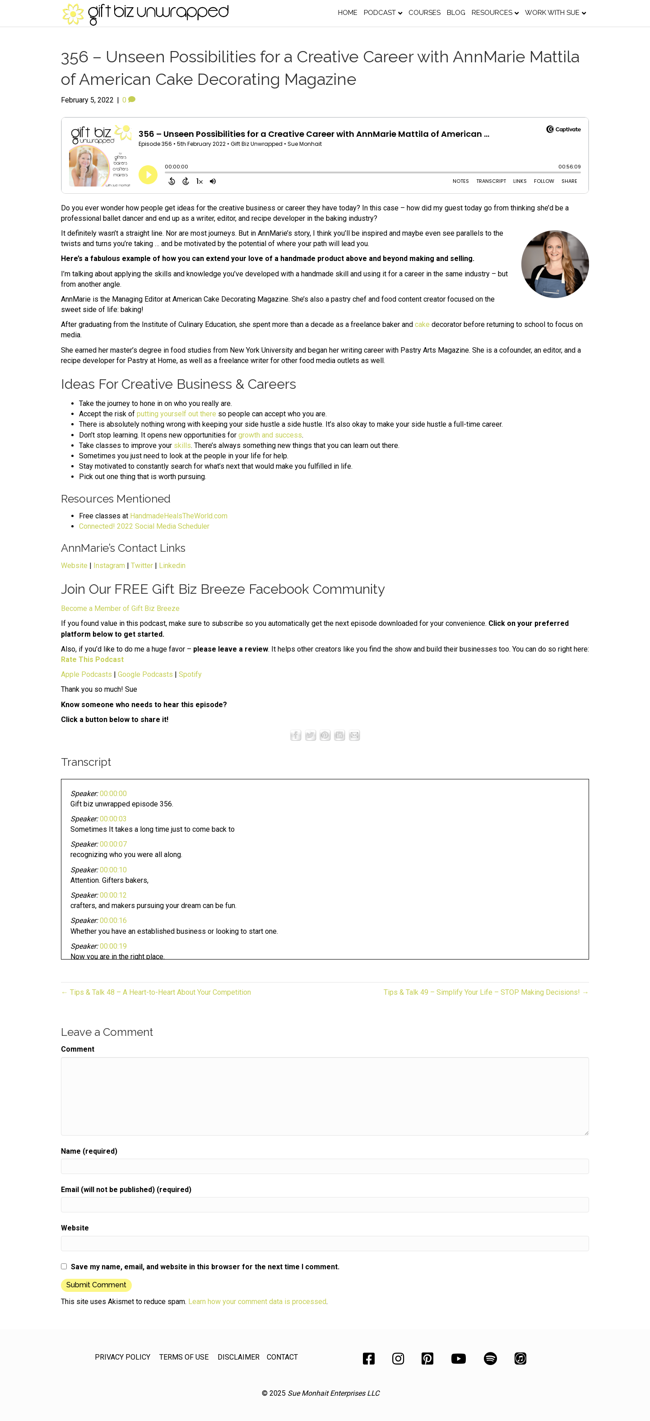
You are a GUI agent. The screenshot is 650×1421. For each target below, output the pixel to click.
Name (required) (89, 1151)
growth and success (270, 435)
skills (182, 445)
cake (422, 324)
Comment (77, 1049)
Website (74, 565)
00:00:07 (113, 844)
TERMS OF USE (184, 1357)
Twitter (142, 565)
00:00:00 (113, 793)
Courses (425, 13)
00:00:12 (113, 895)
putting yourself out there (176, 414)
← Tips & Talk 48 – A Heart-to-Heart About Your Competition (156, 992)
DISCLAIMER (239, 1357)
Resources (492, 13)
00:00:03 (113, 819)
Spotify (190, 674)
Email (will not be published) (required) (126, 1189)
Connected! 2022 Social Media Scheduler (144, 526)
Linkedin (172, 565)
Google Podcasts (145, 674)
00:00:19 (113, 946)
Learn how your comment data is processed (257, 1301)
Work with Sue (552, 13)
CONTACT (282, 1357)
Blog (456, 13)
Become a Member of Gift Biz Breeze (120, 608)
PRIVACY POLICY (122, 1357)
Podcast (380, 13)
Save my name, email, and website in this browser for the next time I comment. (205, 1267)
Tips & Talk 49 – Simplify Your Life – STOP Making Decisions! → (486, 992)
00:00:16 (113, 920)
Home (348, 13)
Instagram (109, 565)
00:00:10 (113, 870)
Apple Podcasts (86, 674)
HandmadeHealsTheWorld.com (179, 516)
